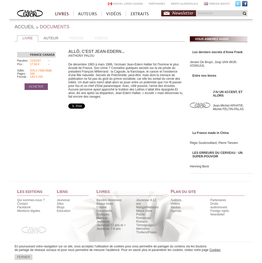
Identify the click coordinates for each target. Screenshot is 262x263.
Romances (143, 218)
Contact (22, 203)
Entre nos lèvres (204, 75)
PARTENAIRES (157, 3)
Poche (140, 214)
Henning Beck (199, 166)
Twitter (238, 5)
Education (63, 211)
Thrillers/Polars (146, 232)
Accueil (30, 14)
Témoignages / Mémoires (146, 227)
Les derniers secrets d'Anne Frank (217, 52)
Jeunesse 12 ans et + (111, 225)
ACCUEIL (25, 26)
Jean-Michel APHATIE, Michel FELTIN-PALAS (228, 107)
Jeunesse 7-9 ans (108, 229)
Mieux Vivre (144, 211)
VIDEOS (101, 38)
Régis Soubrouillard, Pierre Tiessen (214, 143)
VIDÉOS (113, 14)
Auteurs (176, 200)
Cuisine (101, 207)
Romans (142, 221)
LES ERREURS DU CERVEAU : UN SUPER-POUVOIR (217, 154)
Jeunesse (63, 200)
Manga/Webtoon (147, 207)
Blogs (60, 207)
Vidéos (175, 203)
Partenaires (218, 200)
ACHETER (36, 86)
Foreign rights (219, 211)
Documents (104, 211)
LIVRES (62, 14)
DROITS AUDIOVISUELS (184, 3)
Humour (101, 218)
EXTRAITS (139, 14)
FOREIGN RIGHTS (219, 3)
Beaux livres (104, 203)
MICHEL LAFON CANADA (128, 3)
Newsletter (182, 13)
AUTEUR (50, 38)
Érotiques (103, 214)
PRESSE (76, 38)
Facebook (244, 5)
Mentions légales (28, 211)
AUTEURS (87, 14)
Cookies (214, 250)
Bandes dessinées (109, 200)
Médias (176, 207)
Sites (60, 203)
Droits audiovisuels (218, 205)
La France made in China (210, 133)
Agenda (176, 211)
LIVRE (28, 38)
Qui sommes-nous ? (31, 200)
